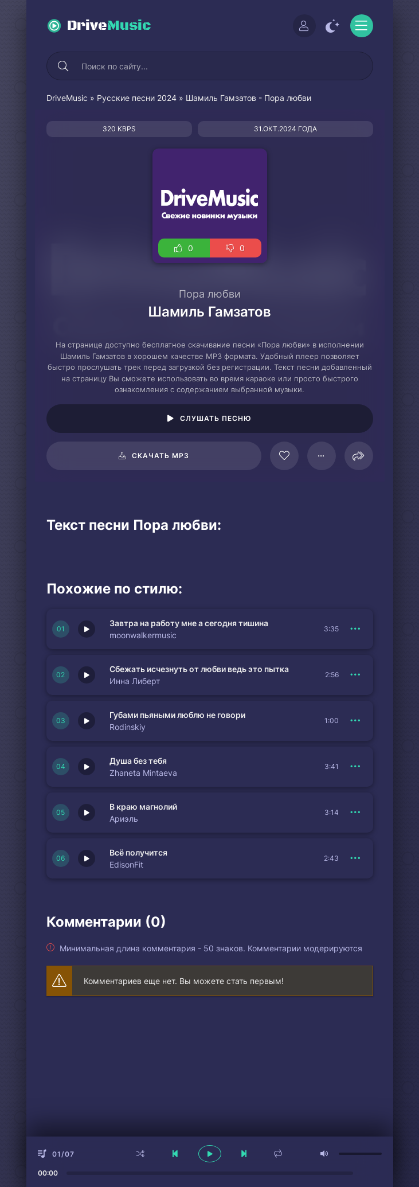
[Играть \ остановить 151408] (86, 675)
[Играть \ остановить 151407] (86, 720)
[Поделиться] (358, 456)
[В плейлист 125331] (321, 456)
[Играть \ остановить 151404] (86, 858)
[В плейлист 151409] (355, 629)
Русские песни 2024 (137, 98)
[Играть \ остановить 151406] (86, 766)
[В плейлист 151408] (355, 675)
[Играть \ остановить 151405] (86, 812)
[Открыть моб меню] (361, 25)
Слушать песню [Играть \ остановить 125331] (216, 418)
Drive (109, 25)
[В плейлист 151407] (355, 720)
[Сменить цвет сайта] (333, 25)
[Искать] (63, 66)
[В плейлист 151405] (355, 812)
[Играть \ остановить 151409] (86, 629)
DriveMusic (67, 98)
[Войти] (304, 25)
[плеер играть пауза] (209, 1153)
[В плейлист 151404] (355, 858)
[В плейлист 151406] (355, 766)
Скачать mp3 (160, 455)
